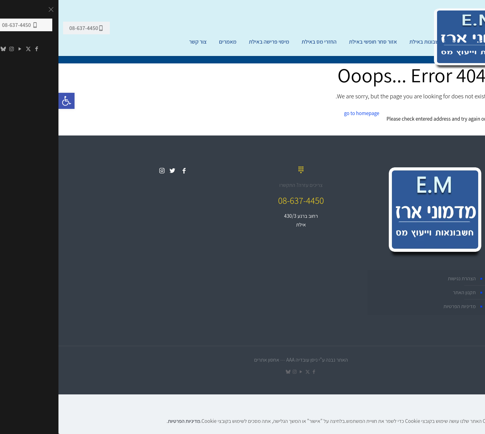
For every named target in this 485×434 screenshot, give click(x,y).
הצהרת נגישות (403, 278)
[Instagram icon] (236, 372)
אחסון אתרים (208, 359)
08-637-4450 (28, 28)
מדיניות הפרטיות (401, 306)
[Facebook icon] (255, 372)
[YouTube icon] (242, 372)
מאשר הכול (472, 430)
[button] (8, 101)
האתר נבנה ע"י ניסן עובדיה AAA (258, 359)
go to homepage (303, 113)
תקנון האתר (405, 292)
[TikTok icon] (229, 372)
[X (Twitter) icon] (249, 372)
